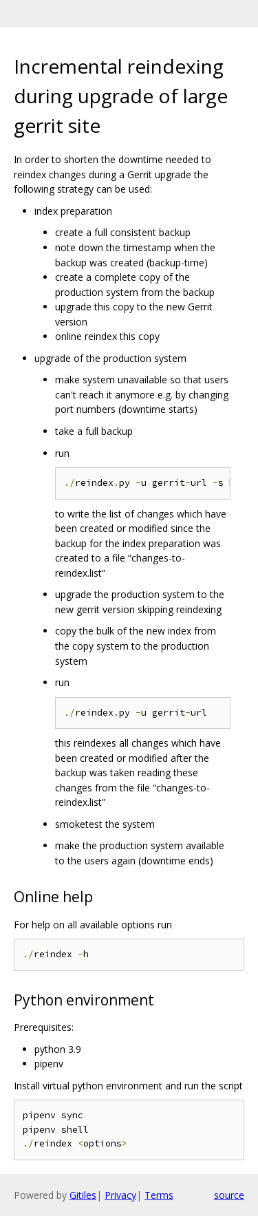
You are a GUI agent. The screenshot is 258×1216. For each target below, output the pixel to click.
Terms (158, 1195)
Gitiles (82, 1195)
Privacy (120, 1195)
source (229, 1195)
